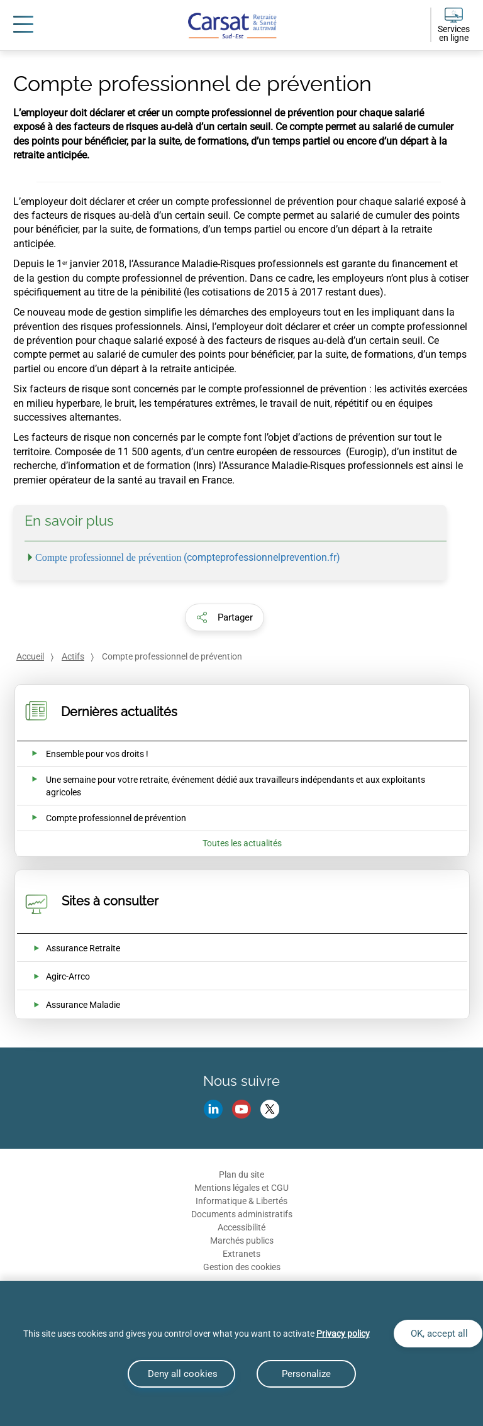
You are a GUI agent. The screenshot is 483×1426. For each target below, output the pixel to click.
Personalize (306, 1373)
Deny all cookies (181, 1373)
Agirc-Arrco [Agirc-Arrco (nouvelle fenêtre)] (68, 976)
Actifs (73, 656)
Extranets (241, 1254)
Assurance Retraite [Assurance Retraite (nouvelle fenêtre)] (83, 948)
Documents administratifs (241, 1214)
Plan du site (241, 1174)
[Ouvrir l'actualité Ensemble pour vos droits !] (82, 754)
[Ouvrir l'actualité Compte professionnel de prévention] (101, 818)
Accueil (30, 656)
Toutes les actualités (242, 843)
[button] (224, 617)
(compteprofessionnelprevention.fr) (187, 557)
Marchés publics (242, 1240)
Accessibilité (241, 1227)
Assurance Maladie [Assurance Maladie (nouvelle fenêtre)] (83, 1005)
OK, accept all (438, 1333)
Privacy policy (343, 1334)
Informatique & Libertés (241, 1201)
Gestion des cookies (241, 1267)
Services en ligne (454, 33)
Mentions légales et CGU (241, 1188)
